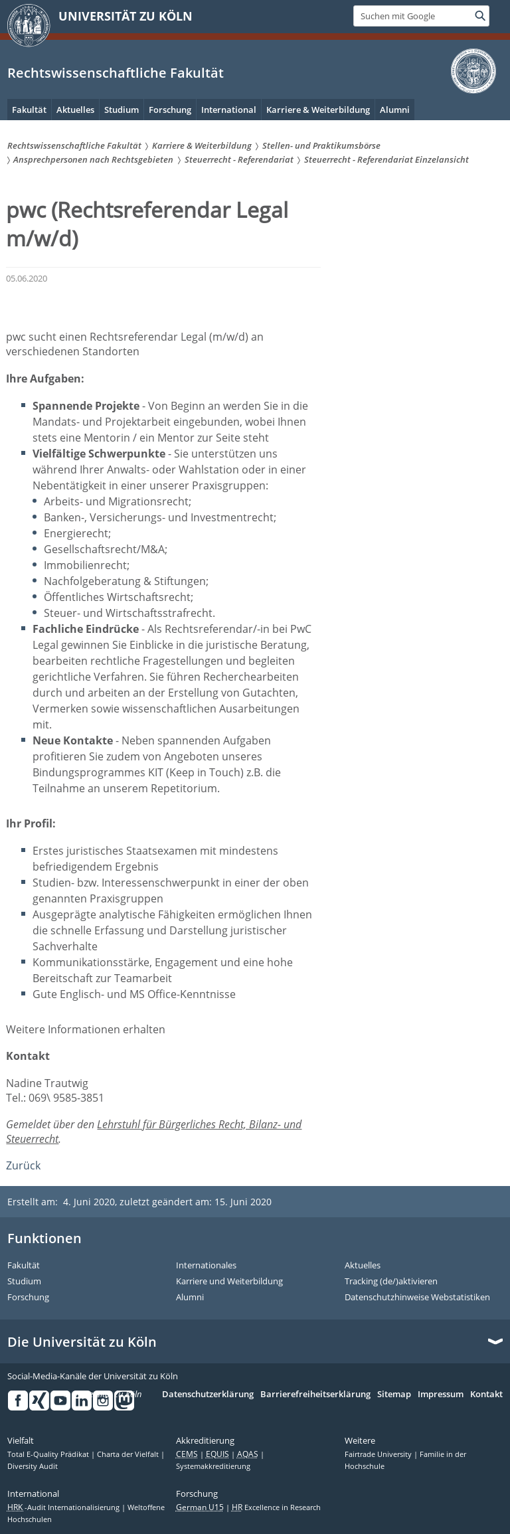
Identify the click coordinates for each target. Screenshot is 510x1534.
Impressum (441, 1394)
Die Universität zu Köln (82, 1342)
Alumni (190, 1297)
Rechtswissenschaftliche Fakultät (115, 73)
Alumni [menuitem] (395, 110)
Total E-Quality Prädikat (49, 1454)
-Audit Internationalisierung (64, 1507)
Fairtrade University (379, 1454)
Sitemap (394, 1394)
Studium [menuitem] (121, 110)
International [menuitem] (228, 110)
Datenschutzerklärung (208, 1394)
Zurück (23, 1165)
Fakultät (23, 1265)
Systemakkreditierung (213, 1466)
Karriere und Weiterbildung (229, 1281)
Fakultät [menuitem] (29, 110)
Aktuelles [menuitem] (75, 110)
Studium (24, 1281)
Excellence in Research (276, 1507)
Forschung (28, 1297)
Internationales (206, 1265)
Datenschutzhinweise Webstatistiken (417, 1297)
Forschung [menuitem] (170, 110)
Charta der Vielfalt (129, 1454)
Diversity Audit (32, 1466)
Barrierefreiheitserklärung (315, 1394)
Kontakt (486, 1394)
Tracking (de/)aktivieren (391, 1281)
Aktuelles (363, 1265)
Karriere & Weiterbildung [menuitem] (318, 110)
